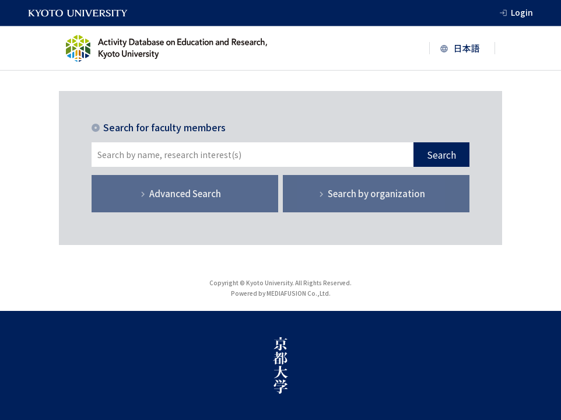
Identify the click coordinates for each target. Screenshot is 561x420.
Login (522, 12)
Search (441, 155)
